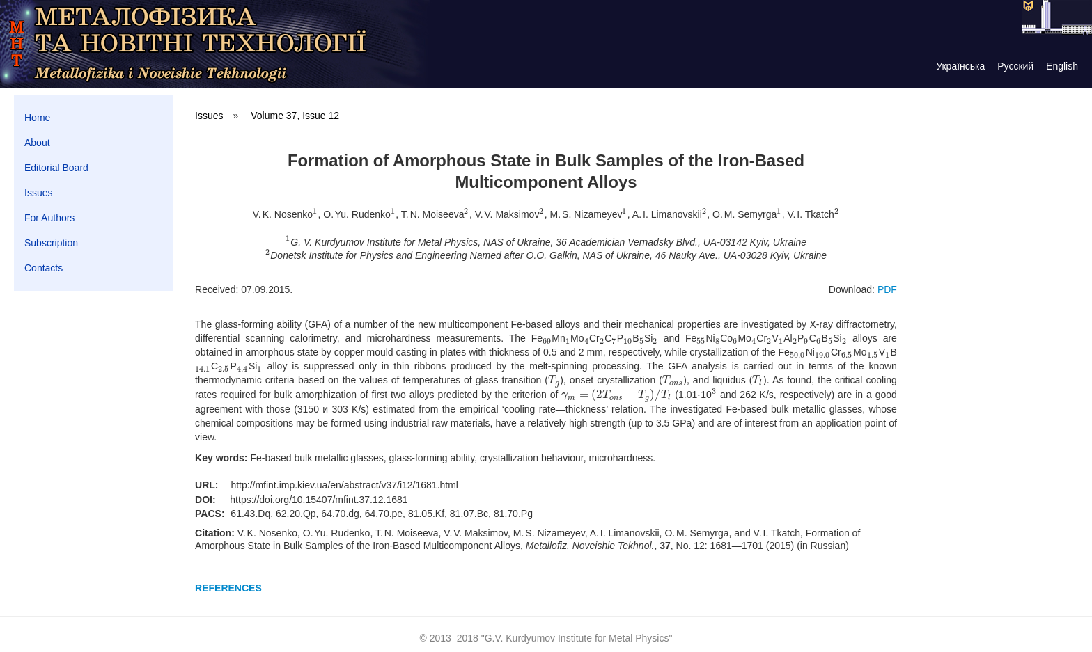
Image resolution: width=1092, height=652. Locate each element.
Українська (960, 66)
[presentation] (315, 214)
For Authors (49, 217)
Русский (1015, 66)
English (1062, 66)
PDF (887, 289)
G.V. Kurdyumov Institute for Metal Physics (577, 638)
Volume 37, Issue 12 (295, 115)
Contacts (43, 267)
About (37, 142)
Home (37, 117)
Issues (38, 192)
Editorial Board (56, 167)
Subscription (51, 242)
